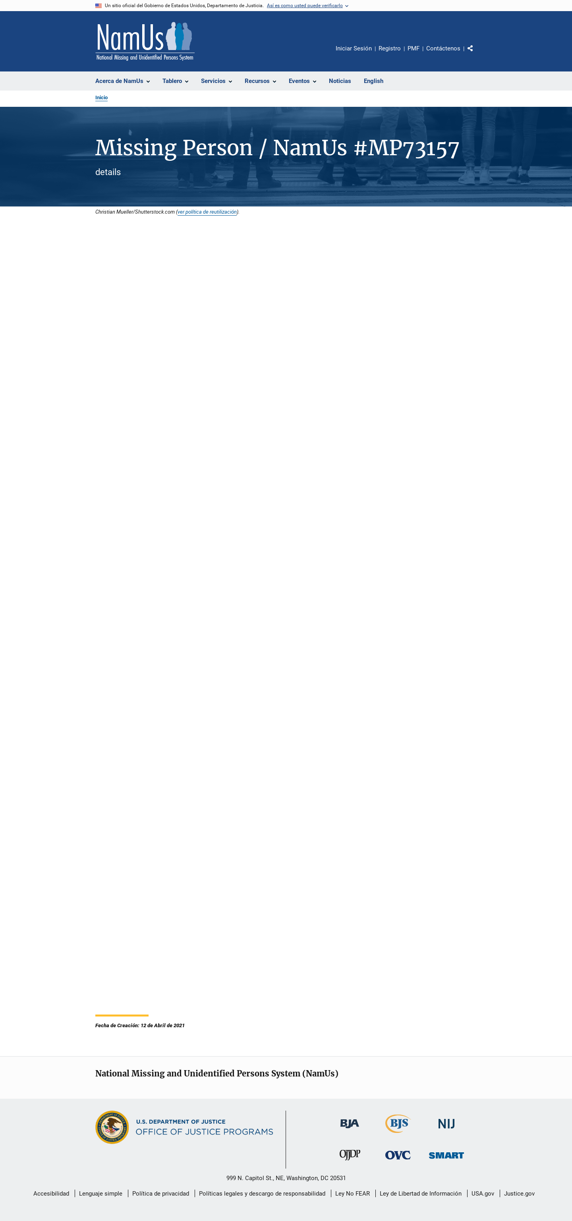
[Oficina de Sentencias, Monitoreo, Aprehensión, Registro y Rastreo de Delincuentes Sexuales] (446, 1160)
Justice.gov (519, 1193)
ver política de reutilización (207, 211)
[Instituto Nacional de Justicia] (446, 1130)
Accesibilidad (51, 1193)
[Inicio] (145, 41)
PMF (413, 48)
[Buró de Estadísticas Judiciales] (398, 1134)
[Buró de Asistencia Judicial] (349, 1130)
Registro (390, 48)
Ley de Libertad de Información (421, 1193)
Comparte (477, 54)
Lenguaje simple (100, 1193)
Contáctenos (443, 48)
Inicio (101, 97)
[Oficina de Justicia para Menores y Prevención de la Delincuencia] (350, 1162)
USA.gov (483, 1193)
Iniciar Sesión (354, 48)
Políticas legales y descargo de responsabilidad (262, 1193)
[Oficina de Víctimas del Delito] (398, 1161)
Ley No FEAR (352, 1193)
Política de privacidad (160, 1193)
